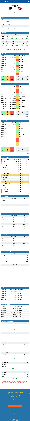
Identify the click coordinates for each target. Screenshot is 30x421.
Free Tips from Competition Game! (15, 49)
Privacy (15, 411)
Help (15, 409)
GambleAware (15, 399)
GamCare (15, 402)
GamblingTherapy (15, 401)
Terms (15, 413)
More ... (27, 116)
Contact (15, 416)
